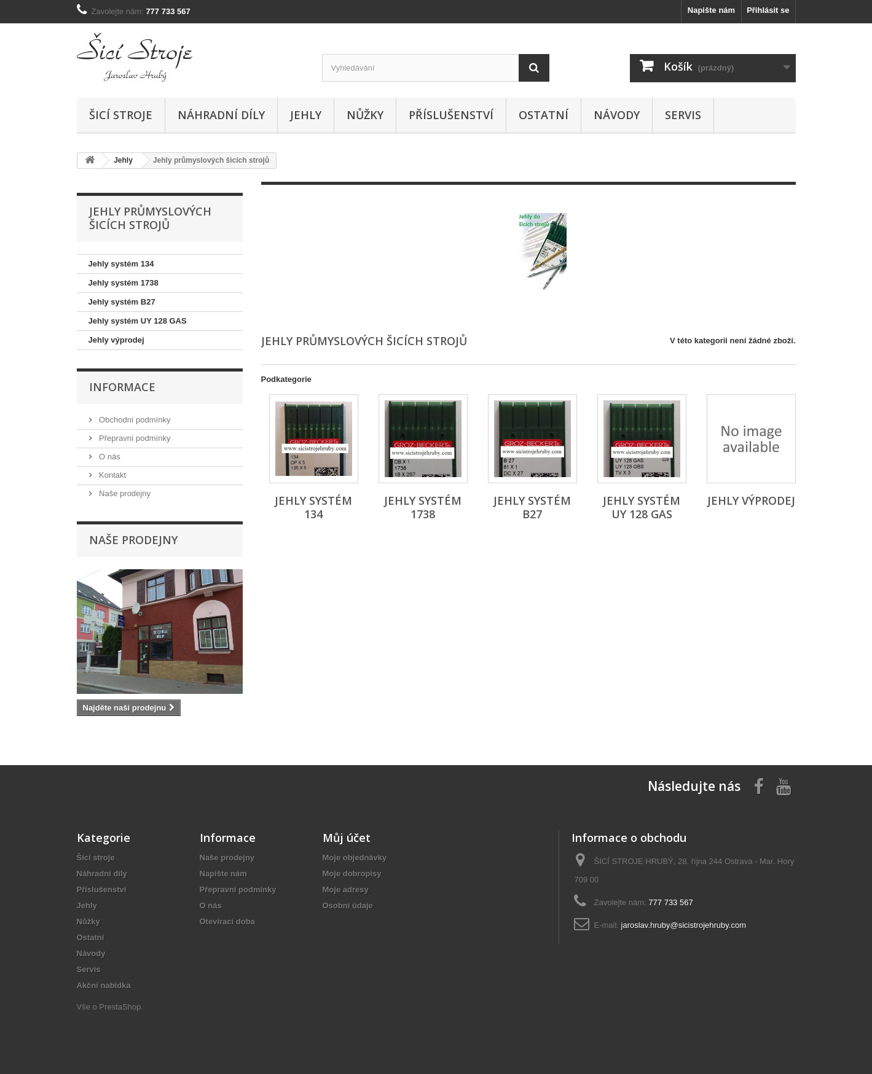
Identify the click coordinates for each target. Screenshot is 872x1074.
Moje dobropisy (352, 873)
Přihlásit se (768, 10)
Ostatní (543, 114)
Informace (122, 386)
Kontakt (112, 475)
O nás (108, 456)
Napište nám (711, 10)
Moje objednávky (355, 857)
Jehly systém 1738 (123, 282)
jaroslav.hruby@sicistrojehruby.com (683, 925)
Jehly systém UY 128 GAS (137, 320)
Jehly (305, 114)
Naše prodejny (124, 493)
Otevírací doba (227, 921)
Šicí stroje (120, 114)
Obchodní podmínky (134, 419)
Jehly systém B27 (121, 301)
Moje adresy (346, 889)
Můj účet (347, 837)
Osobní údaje (348, 905)
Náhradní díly (221, 114)
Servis (683, 114)
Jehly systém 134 (121, 263)
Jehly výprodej (116, 339)
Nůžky (365, 114)
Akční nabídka (104, 985)
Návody (617, 114)
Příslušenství (451, 114)
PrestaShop (120, 1006)
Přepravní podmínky (134, 438)
